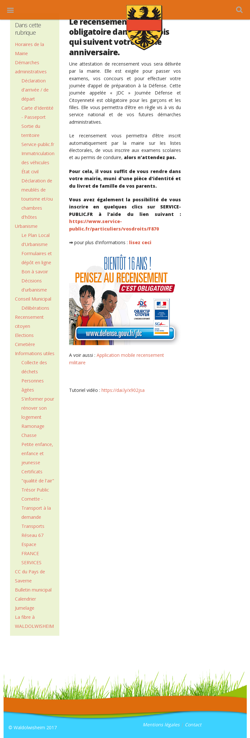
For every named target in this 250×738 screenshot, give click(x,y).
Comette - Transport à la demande (36, 508)
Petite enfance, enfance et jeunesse (37, 453)
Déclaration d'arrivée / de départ (35, 90)
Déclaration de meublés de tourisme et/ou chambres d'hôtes (37, 199)
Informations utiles (34, 353)
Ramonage (32, 426)
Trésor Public (35, 490)
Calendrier (25, 599)
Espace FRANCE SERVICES (31, 553)
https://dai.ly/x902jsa (123, 390)
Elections (24, 335)
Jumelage (24, 608)
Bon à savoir (34, 272)
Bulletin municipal (33, 590)
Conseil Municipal (33, 299)
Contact (193, 724)
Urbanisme (26, 226)
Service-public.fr (37, 144)
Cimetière (25, 344)
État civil (30, 172)
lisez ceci (140, 242)
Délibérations (35, 308)
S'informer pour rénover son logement (37, 408)
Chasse (29, 435)
